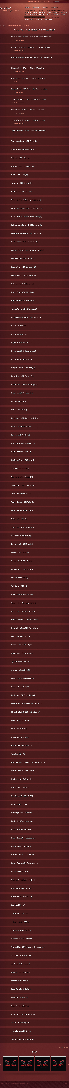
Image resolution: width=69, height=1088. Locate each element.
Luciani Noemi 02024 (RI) (19, 334)
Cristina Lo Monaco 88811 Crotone (21, 1031)
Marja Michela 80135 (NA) (19, 804)
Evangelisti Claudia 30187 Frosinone (22, 561)
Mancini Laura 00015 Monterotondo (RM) (23, 351)
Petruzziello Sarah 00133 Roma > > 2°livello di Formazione (29, 89)
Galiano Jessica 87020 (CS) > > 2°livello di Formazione (27, 110)
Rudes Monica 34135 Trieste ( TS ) (21, 897)
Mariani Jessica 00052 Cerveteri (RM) (22, 376)
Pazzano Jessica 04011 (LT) (19, 871)
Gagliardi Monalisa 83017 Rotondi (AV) (22, 300)
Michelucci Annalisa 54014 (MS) (21, 846)
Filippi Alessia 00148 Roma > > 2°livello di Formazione (27, 68)
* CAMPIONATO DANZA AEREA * (53, 17)
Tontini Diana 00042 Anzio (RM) (20, 494)
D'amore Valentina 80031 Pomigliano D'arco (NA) (26, 200)
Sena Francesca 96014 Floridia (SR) (22, 477)
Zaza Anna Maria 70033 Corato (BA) (22, 544)
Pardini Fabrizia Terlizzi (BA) (19, 997)
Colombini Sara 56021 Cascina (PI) (21, 191)
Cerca (68, 2)
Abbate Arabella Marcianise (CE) (20, 964)
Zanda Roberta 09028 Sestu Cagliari (22, 653)
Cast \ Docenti (36, 7)
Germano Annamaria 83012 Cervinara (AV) (24, 309)
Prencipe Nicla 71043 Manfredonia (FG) (23, 443)
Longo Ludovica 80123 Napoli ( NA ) (22, 796)
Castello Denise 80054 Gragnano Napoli (23, 611)
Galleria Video (54, 7)
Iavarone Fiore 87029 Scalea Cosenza (22, 771)
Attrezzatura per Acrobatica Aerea (33, 19)
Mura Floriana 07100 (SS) (19, 410)
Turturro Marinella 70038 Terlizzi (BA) (22, 502)
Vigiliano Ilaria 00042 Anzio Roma (21, 938)
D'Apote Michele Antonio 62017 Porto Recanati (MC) (26, 208)
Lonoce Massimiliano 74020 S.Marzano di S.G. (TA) (26, 317)
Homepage (31, 1)
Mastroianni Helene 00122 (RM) (21, 829)
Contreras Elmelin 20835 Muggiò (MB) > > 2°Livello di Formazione (31, 47)
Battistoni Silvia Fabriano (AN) (20, 981)
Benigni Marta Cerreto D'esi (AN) (21, 989)
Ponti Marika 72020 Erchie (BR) (20, 435)
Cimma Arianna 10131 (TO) (19, 175)
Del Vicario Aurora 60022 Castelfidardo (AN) (24, 242)
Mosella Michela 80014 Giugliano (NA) (22, 855)
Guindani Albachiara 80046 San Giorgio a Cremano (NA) (28, 762)
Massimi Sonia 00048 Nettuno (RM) (22, 393)
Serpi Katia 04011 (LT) (18, 905)
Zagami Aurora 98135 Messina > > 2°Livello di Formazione (28, 130)
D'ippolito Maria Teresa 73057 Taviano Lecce (24, 628)
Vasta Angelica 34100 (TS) (19, 519)
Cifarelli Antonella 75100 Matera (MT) (22, 166)
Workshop (40, 10)
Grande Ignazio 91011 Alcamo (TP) (21, 745)
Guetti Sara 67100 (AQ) (18, 754)
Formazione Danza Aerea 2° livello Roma (34, 14)
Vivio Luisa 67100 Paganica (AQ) (21, 535)
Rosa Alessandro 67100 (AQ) (19, 578)
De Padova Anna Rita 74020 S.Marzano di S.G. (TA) (26, 233)
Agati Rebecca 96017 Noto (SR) (20, 661)
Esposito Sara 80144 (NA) (19, 729)
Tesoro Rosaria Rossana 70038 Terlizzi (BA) (24, 141)
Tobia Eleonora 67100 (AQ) (19, 586)
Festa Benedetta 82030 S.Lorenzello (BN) (23, 275)
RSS (44, 1)
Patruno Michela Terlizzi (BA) (20, 1006)
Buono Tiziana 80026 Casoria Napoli (22, 594)
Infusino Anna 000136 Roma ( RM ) (21, 779)
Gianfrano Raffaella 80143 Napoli (21, 645)
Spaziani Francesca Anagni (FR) (20, 1022)
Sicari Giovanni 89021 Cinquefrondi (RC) (23, 485)
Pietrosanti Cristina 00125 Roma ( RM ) (23, 880)
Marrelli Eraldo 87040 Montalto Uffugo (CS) (24, 384)
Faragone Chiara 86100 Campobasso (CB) (23, 267)
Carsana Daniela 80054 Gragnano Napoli (23, 603)
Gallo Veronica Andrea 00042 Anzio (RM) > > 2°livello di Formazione (31, 57)
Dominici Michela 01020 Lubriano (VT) (22, 258)
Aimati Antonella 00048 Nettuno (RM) (22, 149)
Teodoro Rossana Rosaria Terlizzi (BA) (22, 1039)
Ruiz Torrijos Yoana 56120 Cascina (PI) (22, 460)
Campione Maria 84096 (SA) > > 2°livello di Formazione (28, 78)
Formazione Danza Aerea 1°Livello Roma (56, 10)
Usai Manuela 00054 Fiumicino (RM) (22, 510)
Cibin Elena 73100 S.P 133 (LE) (20, 158)
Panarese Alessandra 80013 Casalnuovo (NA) (24, 863)
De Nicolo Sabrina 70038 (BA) (20, 552)
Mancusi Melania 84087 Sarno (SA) (21, 359)
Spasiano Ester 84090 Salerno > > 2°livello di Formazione (28, 120)
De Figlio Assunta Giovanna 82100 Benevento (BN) (26, 225)
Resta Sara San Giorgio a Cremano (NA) (23, 1014)
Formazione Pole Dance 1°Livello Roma (56, 14)
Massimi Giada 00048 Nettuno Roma (22, 821)
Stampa (48, 1)
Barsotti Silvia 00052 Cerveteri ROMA (22, 678)
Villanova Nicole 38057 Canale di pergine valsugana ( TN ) (28, 947)
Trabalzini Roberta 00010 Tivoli (20, 922)
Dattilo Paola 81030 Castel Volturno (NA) (23, 695)
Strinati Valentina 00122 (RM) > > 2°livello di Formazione (28, 99)
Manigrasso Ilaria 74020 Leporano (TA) (23, 368)
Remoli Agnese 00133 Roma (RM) (21, 888)
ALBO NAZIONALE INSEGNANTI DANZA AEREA (34, 17)
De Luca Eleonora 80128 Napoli (20, 636)
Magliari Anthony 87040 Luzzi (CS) (21, 342)
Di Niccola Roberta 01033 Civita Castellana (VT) (25, 712)
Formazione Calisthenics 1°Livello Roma (57, 12)
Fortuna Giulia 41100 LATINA (20, 737)
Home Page (27, 7)
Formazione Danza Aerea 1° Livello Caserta (35, 12)
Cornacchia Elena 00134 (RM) (20, 687)
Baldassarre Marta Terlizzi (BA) (20, 972)
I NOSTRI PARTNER (48, 19)
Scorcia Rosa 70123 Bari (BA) (20, 468)
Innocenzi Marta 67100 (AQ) (19, 787)
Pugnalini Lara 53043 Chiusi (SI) (21, 452)
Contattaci (45, 7)
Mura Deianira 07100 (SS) (19, 401)
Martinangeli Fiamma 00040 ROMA (22, 813)
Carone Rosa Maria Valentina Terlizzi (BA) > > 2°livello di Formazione (31, 37)
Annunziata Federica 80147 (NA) (21, 670)
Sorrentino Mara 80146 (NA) (19, 913)
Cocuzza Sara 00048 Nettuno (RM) (21, 183)
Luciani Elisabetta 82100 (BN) (20, 326)
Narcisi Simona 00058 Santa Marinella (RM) (24, 418)
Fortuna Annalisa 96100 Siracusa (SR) (22, 284)
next (68, 1064)
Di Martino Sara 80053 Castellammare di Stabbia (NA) (27, 250)
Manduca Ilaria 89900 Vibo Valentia (22, 569)
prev (0, 1064)
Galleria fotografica (30, 10)
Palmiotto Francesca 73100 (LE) (21, 426)
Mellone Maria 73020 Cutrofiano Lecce (23, 838)
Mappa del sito (38, 1)
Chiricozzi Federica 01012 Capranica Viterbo (24, 619)
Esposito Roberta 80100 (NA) (20, 720)
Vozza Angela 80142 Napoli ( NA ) (21, 955)
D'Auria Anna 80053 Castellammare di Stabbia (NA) (26, 216)
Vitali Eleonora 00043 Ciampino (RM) (22, 527)
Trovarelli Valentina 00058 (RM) (21, 930)
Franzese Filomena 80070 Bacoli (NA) (22, 292)
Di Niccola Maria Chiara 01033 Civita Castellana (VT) (27, 703)
